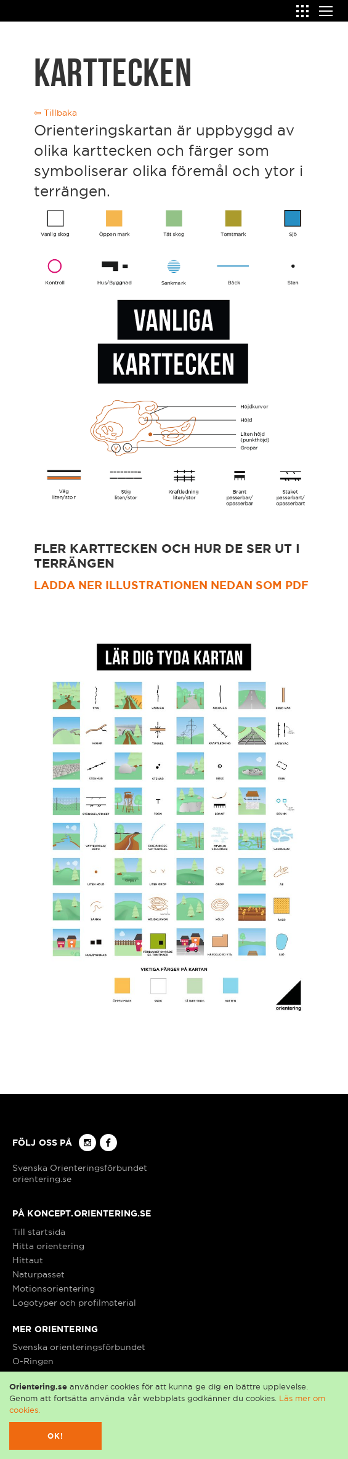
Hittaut (27, 1260)
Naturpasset (38, 1274)
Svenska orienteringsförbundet (78, 1347)
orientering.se (41, 1179)
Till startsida (38, 1232)
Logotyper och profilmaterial (74, 1303)
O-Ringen (33, 1361)
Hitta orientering (48, 1246)
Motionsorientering (53, 1288)
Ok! (55, 1436)
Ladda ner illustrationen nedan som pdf (171, 585)
